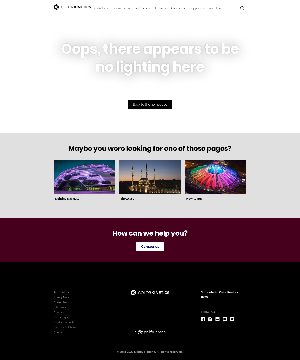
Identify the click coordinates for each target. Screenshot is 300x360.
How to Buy (194, 198)
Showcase (127, 198)
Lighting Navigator (68, 198)
